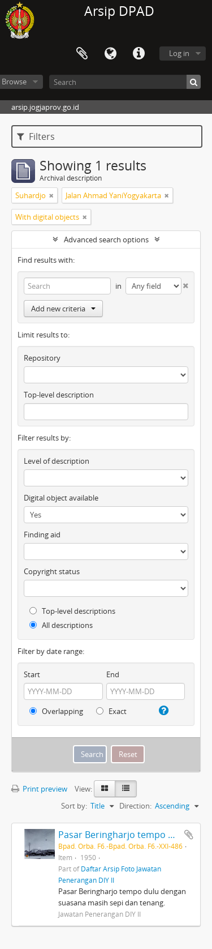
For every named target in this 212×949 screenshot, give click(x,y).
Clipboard (82, 54)
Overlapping (56, 711)
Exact (111, 711)
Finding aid (42, 534)
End (112, 674)
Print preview (39, 789)
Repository (42, 358)
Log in (179, 53)
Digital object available (61, 498)
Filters (36, 136)
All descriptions (61, 625)
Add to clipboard (188, 834)
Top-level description (59, 395)
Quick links (138, 54)
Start (32, 674)
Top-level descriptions (72, 611)
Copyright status (52, 571)
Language (110, 54)
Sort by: (74, 806)
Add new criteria (63, 308)
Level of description (56, 461)
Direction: (135, 806)
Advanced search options (106, 239)
